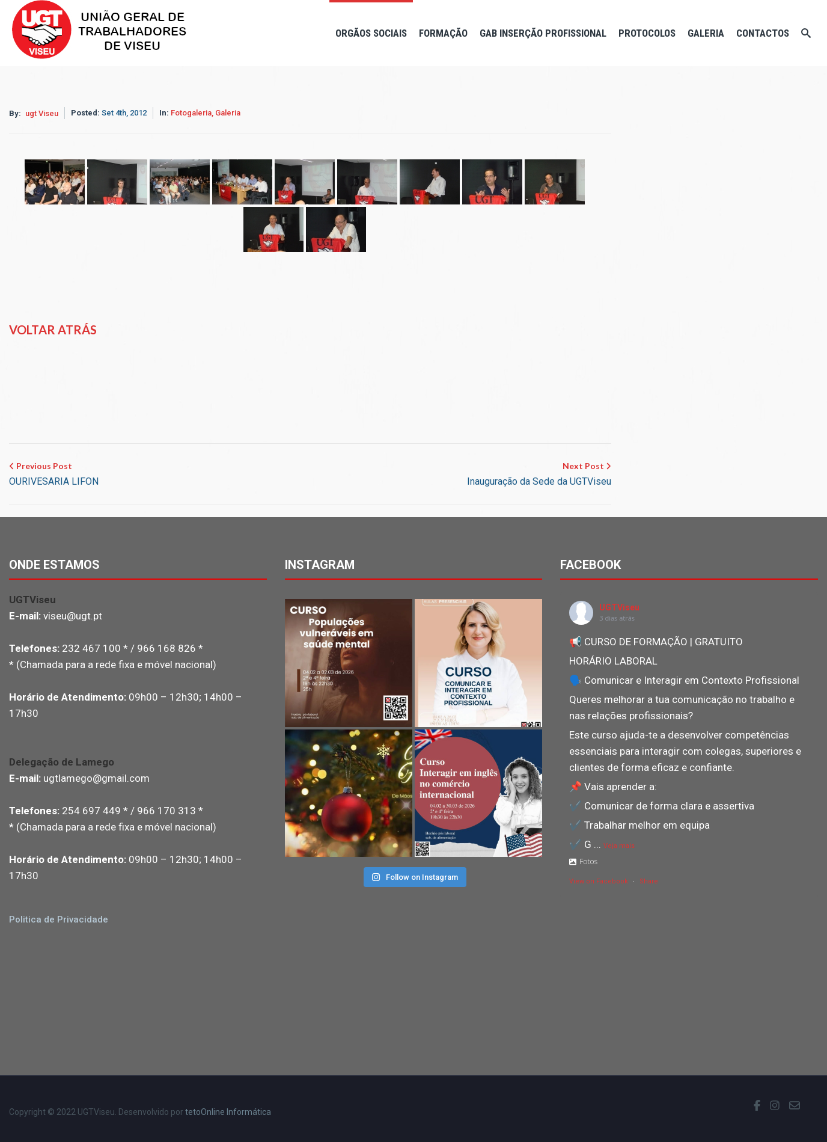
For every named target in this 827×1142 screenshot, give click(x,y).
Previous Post (54, 475)
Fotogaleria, (193, 112)
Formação (443, 33)
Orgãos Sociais (371, 33)
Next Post (539, 475)
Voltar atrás (53, 329)
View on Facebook (598, 881)
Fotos (583, 861)
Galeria (706, 33)
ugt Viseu (41, 113)
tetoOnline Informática (228, 1112)
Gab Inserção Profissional (543, 33)
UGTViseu (619, 607)
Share (648, 881)
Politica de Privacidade (58, 919)
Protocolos (647, 33)
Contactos (762, 33)
